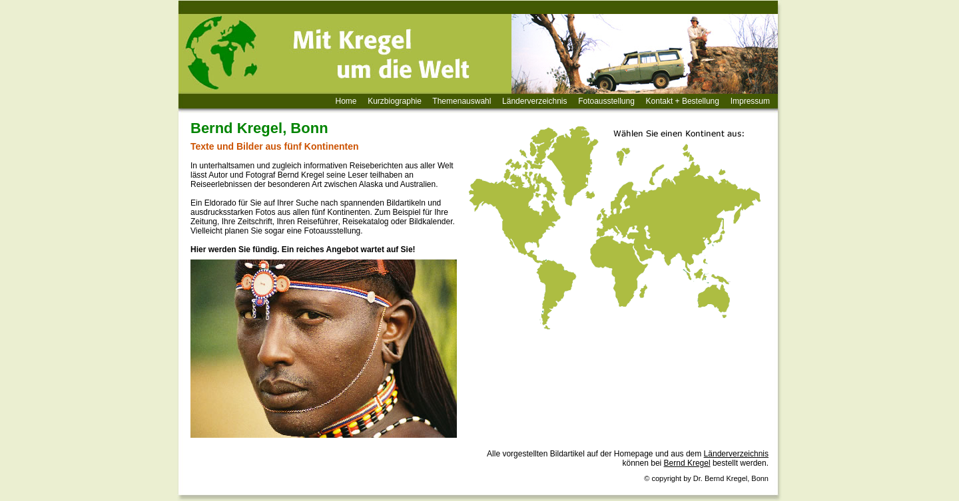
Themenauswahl (461, 101)
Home (346, 101)
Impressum (750, 101)
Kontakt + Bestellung (682, 101)
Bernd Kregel (687, 463)
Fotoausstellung (606, 101)
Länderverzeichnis (534, 101)
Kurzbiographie (395, 101)
